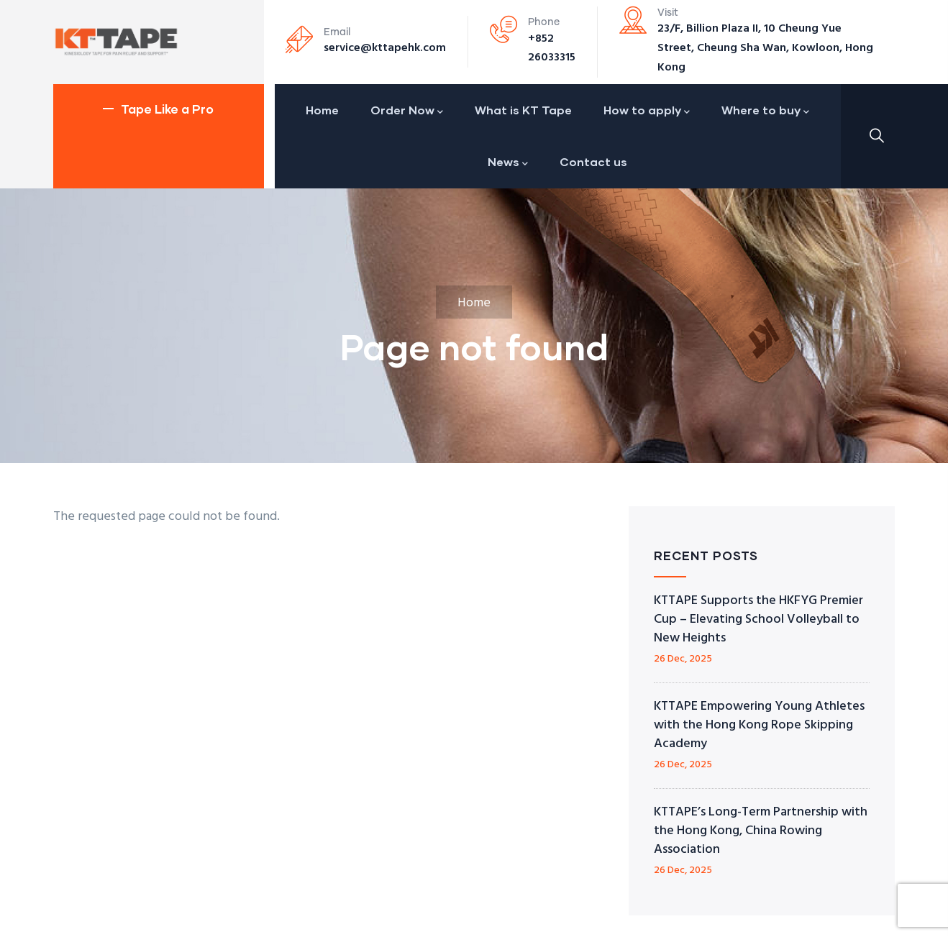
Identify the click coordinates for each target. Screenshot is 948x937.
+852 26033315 (551, 48)
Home (474, 303)
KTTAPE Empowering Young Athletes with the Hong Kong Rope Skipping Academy (759, 725)
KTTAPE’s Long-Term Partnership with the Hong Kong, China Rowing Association (760, 831)
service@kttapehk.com (385, 48)
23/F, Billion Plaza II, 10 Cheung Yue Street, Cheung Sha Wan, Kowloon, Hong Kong (765, 48)
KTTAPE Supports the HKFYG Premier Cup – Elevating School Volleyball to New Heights (758, 619)
